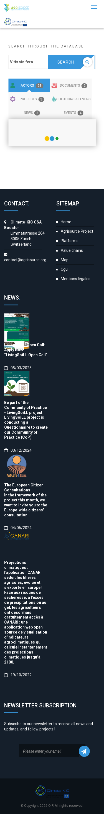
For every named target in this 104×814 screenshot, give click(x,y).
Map (65, 260)
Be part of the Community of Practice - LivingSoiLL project (25, 407)
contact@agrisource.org (25, 260)
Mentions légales (75, 279)
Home (66, 222)
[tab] (29, 85)
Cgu (64, 269)
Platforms (69, 240)
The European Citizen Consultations (24, 487)
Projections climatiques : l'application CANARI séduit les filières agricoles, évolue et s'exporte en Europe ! (23, 575)
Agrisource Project (77, 231)
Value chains (72, 250)
